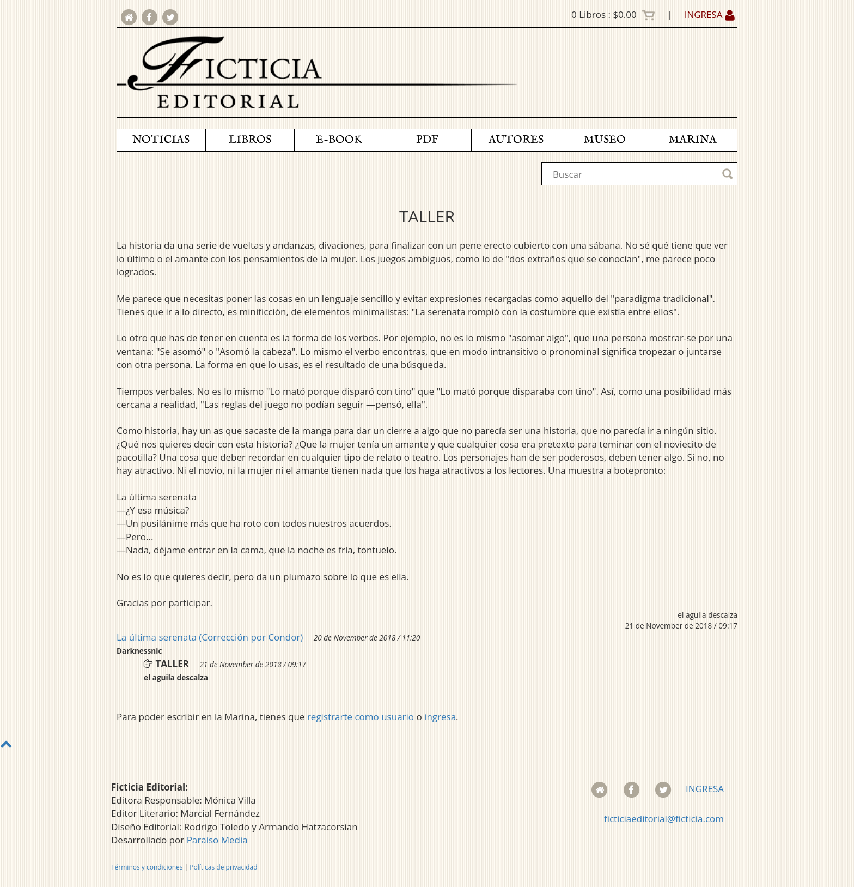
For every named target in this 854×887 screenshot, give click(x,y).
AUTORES (516, 140)
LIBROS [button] (250, 140)
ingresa (440, 716)
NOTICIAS (161, 140)
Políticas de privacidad (223, 867)
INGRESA (710, 14)
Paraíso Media (217, 840)
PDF (427, 140)
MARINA (693, 140)
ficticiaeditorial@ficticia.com (664, 818)
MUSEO (605, 140)
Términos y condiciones (146, 867)
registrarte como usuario (360, 716)
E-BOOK (339, 140)
